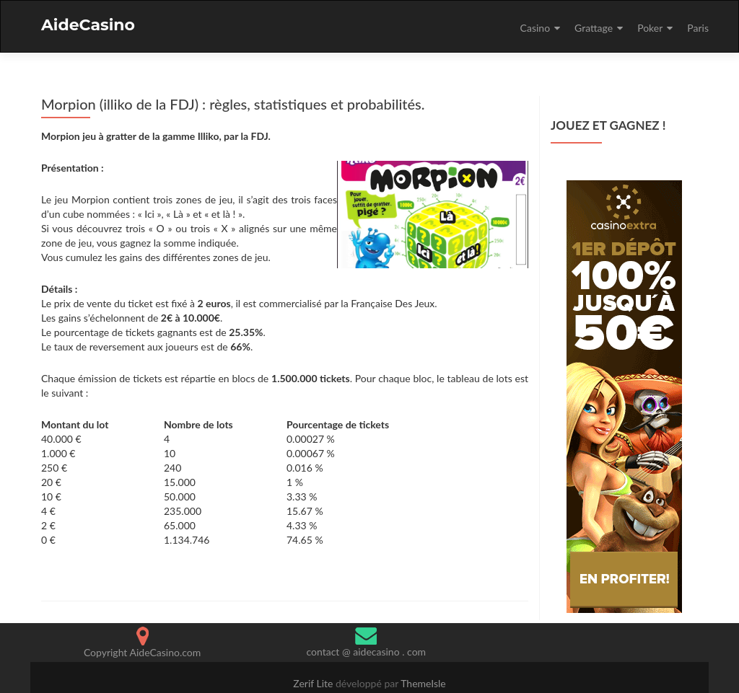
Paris (698, 28)
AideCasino (88, 25)
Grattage (593, 28)
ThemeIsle (423, 683)
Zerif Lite (314, 683)
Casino (535, 28)
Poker (650, 28)
